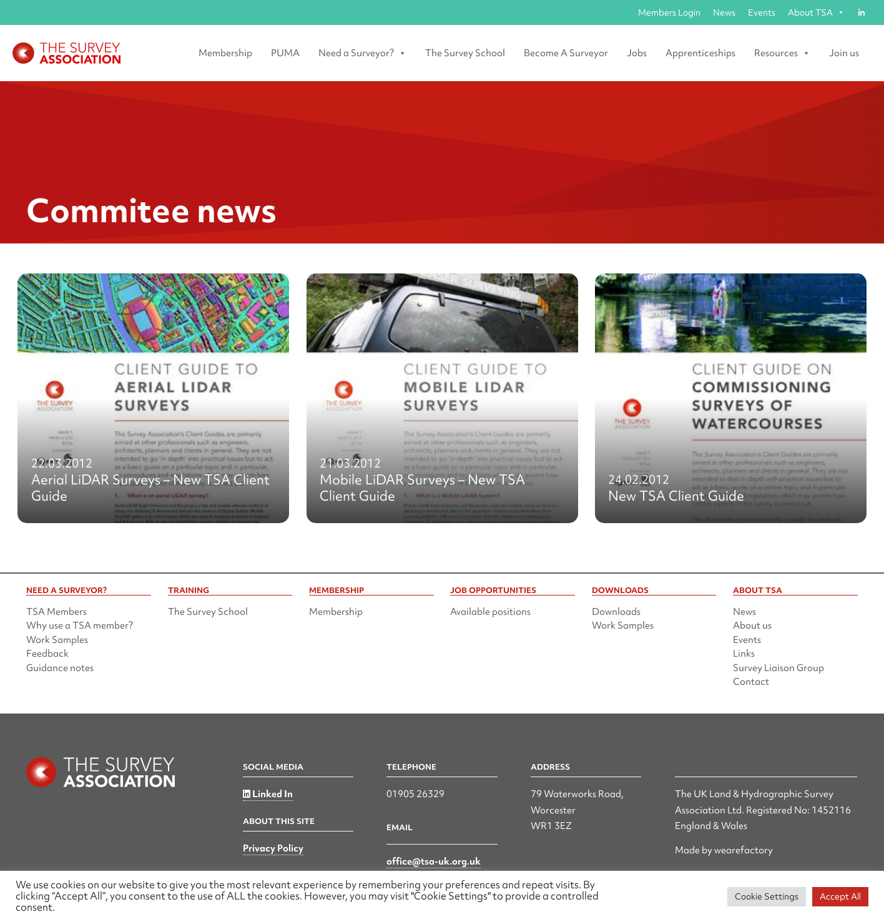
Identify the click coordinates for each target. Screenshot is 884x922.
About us (752, 625)
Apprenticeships (700, 53)
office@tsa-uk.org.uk (433, 861)
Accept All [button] (840, 896)
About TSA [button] (816, 12)
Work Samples (57, 640)
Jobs (637, 53)
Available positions (490, 612)
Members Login (669, 12)
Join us (844, 53)
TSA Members (56, 612)
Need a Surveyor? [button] (362, 53)
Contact (751, 681)
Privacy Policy (273, 848)
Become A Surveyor (566, 53)
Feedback (47, 653)
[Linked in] (861, 12)
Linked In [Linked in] (268, 794)
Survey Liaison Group (778, 668)
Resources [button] (782, 53)
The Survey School (465, 53)
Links (744, 653)
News (724, 12)
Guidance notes (60, 668)
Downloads (616, 612)
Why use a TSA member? (79, 625)
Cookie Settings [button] (766, 896)
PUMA (285, 53)
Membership (225, 53)
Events (761, 12)
